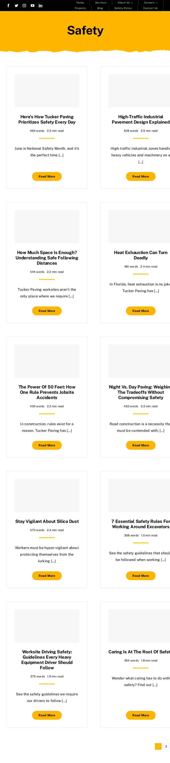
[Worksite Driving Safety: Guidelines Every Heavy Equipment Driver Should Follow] (47, 626)
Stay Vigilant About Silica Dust (47, 521)
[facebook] (8, 5)
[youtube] (32, 5)
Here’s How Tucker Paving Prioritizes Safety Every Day (46, 119)
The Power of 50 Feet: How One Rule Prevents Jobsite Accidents (47, 392)
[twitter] (16, 5)
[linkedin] (40, 5)
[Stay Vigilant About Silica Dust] (47, 495)
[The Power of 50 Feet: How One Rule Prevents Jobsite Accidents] (47, 361)
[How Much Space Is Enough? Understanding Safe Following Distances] (47, 226)
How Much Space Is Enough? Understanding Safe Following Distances (46, 258)
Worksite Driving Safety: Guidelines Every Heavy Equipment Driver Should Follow (47, 659)
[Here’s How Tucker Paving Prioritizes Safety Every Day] (47, 90)
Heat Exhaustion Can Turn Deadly (141, 255)
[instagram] (24, 5)
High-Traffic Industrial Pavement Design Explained (141, 119)
